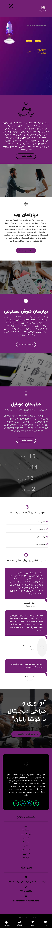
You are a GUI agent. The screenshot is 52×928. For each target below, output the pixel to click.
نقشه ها (26, 830)
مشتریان (26, 853)
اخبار (26, 845)
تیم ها (26, 857)
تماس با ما (29, 41)
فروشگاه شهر (26, 834)
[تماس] (36, 803)
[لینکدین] (23, 803)
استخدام (26, 849)
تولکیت (26, 841)
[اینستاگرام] (16, 803)
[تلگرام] (29, 803)
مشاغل (26, 838)
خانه (26, 826)
